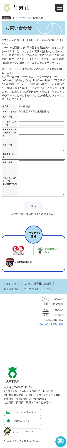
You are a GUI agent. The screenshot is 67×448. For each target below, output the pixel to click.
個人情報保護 (11, 289)
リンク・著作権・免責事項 (39, 283)
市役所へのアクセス (22, 421)
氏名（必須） (8, 117)
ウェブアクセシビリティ (38, 289)
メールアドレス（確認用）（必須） (9, 133)
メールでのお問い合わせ (24, 412)
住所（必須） (8, 145)
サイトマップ (11, 283)
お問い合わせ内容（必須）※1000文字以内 (10, 181)
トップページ (19, 17)
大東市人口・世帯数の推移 (50, 324)
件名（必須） (8, 162)
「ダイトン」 (24, 432)
